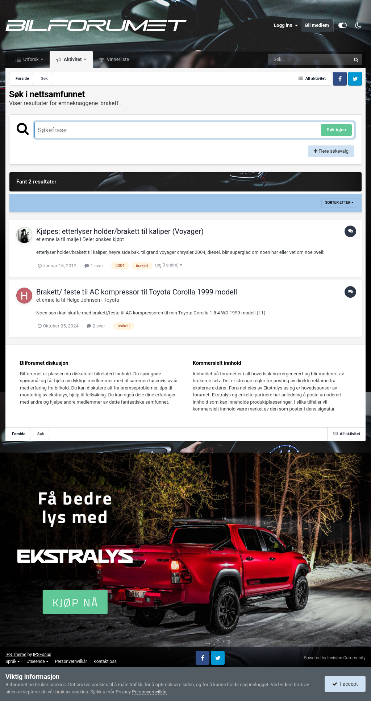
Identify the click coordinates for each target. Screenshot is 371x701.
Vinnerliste (117, 59)
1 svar (93, 265)
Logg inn (286, 25)
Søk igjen (336, 129)
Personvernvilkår (71, 661)
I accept (345, 684)
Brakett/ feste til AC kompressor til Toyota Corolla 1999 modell (136, 292)
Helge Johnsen (83, 300)
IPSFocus (42, 654)
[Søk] (292, 59)
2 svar (96, 326)
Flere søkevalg (331, 151)
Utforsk (31, 59)
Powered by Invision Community (335, 657)
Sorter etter (339, 203)
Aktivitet (73, 59)
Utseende (37, 661)
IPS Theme (15, 654)
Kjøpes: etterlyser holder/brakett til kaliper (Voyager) (120, 231)
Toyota (111, 300)
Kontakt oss (105, 661)
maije (72, 239)
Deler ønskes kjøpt (103, 239)
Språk (12, 661)
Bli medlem (317, 25)
